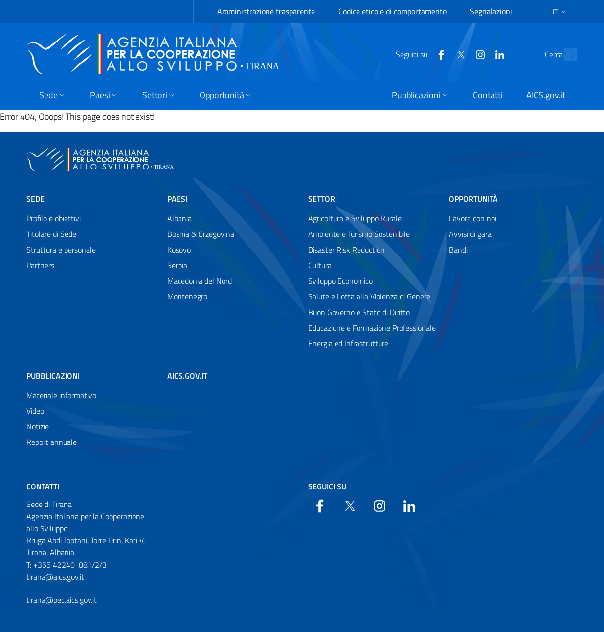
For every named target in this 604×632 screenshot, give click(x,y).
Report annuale (51, 442)
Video (35, 411)
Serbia (177, 265)
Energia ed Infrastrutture (348, 343)
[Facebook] (420, 54)
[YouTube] (459, 54)
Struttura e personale (61, 249)
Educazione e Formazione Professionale (372, 328)
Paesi (177, 199)
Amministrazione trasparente (266, 11)
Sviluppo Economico (340, 281)
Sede (35, 199)
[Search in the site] (565, 54)
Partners (40, 265)
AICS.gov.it (187, 375)
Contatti (42, 486)
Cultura (320, 265)
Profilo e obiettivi (53, 218)
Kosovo (179, 249)
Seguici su (327, 486)
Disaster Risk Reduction (346, 249)
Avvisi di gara (470, 234)
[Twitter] (439, 54)
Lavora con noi (472, 218)
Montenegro (187, 296)
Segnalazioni (491, 11)
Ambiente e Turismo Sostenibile (359, 234)
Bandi (458, 249)
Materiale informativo (61, 395)
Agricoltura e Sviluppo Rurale (355, 218)
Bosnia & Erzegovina (200, 234)
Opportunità (473, 199)
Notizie (37, 426)
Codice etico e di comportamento (392, 11)
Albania (179, 218)
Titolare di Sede (51, 234)
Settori (322, 199)
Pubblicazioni (53, 375)
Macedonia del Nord (199, 281)
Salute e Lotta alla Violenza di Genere (369, 296)
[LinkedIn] (479, 54)
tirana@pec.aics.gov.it (61, 600)
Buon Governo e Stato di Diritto (359, 312)
